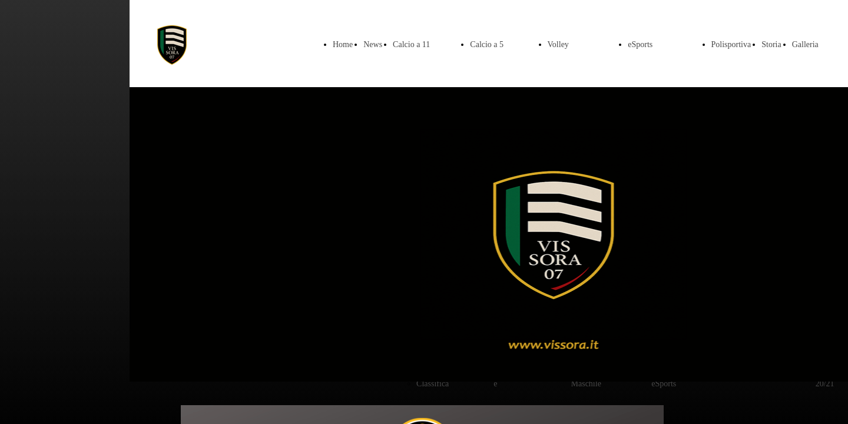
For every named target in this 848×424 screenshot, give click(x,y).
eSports (640, 44)
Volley (558, 44)
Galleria (805, 44)
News (372, 44)
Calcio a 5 (487, 44)
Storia (771, 44)
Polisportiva (731, 44)
